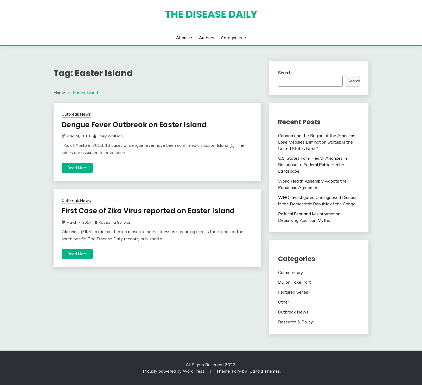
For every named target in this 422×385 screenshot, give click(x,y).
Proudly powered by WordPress (174, 371)
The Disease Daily (211, 14)
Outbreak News (76, 114)
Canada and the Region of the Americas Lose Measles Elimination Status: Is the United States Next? (316, 142)
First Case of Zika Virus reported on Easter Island (148, 211)
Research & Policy (295, 322)
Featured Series (293, 292)
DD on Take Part (294, 282)
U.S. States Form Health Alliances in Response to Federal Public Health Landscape (312, 164)
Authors (206, 37)
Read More (77, 167)
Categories (231, 37)
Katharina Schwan (115, 222)
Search (284, 72)
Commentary (290, 272)
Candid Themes (264, 371)
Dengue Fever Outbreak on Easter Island (134, 125)
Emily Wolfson (110, 136)
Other (283, 302)
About (182, 37)
